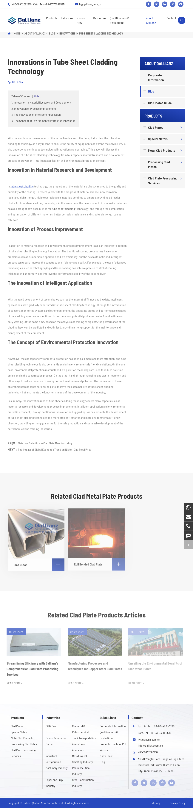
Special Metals (156, 139)
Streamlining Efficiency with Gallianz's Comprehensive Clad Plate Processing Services (31, 668)
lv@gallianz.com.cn (90, 4)
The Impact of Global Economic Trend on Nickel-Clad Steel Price (54, 448)
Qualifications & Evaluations (119, 20)
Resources (99, 18)
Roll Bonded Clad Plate (99, 562)
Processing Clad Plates (157, 164)
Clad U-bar (39, 563)
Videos (104, 750)
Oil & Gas (51, 726)
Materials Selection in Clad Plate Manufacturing (45, 442)
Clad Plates (153, 127)
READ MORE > (13, 683)
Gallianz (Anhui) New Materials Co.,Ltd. (45, 803)
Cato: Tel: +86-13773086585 (48, 4)
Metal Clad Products (159, 150)
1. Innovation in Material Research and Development (41, 102)
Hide (36, 96)
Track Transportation (84, 738)
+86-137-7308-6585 (160, 732)
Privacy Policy (177, 803)
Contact (171, 18)
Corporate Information (154, 77)
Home (17, 33)
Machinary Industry (57, 768)
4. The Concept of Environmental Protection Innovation (43, 120)
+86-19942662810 (22, 4)
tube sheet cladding (22, 185)
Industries (67, 18)
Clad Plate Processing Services (160, 180)
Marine (49, 744)
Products (51, 18)
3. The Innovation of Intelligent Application (36, 114)
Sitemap (155, 803)
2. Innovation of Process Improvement (33, 108)
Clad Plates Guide (158, 103)
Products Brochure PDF (113, 744)
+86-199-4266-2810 (163, 726)
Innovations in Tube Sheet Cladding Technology (91, 33)
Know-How (81, 20)
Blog (52, 33)
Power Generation (56, 738)
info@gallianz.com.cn (150, 745)
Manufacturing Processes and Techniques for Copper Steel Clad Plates (93, 666)
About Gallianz (151, 20)
